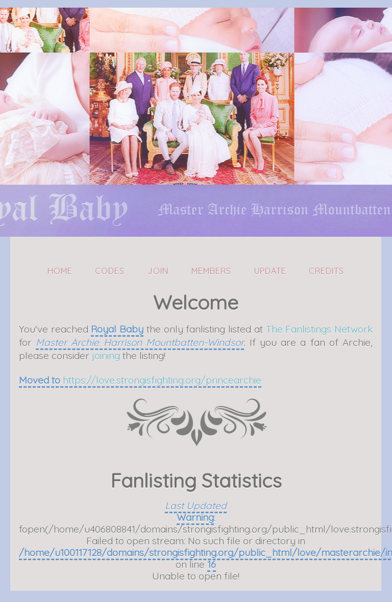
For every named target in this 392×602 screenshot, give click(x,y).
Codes (110, 271)
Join (158, 271)
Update (270, 271)
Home (59, 271)
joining (106, 355)
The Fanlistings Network (319, 329)
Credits (326, 271)
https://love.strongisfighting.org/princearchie (162, 380)
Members (211, 271)
